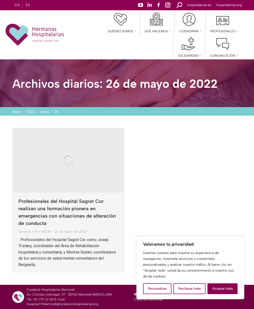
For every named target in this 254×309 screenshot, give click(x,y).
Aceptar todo (222, 289)
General (24, 232)
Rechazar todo (189, 289)
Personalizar (157, 289)
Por (42, 232)
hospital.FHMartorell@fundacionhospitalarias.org (62, 304)
